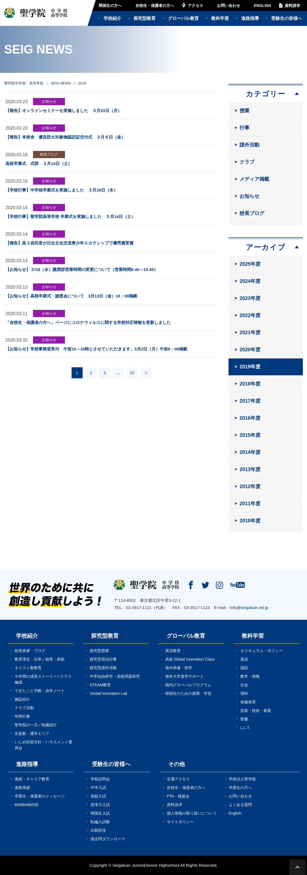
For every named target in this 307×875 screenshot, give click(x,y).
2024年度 (250, 281)
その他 (176, 764)
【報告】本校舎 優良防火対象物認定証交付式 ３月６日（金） (65, 137)
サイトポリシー (180, 822)
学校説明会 (100, 779)
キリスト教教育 (28, 668)
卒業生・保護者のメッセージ (40, 796)
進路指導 (250, 18)
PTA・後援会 (178, 796)
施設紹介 (22, 699)
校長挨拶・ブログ (30, 650)
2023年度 (250, 298)
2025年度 (250, 264)
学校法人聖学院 (242, 779)
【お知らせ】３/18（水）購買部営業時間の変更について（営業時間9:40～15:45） (82, 269)
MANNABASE (27, 804)
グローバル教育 (183, 18)
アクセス (195, 5)
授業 (244, 110)
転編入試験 (100, 822)
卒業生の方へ (240, 787)
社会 (244, 685)
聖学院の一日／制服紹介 (36, 725)
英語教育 (173, 650)
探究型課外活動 (103, 668)
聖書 (244, 719)
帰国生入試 (100, 813)
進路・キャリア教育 (32, 779)
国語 (244, 668)
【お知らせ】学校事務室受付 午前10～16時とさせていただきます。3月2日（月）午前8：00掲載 (98, 349)
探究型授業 (99, 650)
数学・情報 (250, 676)
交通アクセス (178, 779)
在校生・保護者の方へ (154, 5)
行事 (244, 128)
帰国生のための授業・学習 (188, 693)
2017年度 (250, 401)
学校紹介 (112, 18)
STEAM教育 (100, 685)
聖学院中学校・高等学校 (24, 83)
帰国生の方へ (110, 5)
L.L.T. (245, 727)
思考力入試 (100, 804)
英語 (244, 659)
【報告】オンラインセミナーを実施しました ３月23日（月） (64, 110)
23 (132, 372)
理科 (244, 693)
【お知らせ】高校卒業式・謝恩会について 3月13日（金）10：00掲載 (71, 296)
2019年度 (250, 366)
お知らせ (49, 101)
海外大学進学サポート (184, 676)
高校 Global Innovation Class (190, 659)
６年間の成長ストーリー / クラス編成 (43, 679)
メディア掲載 (254, 179)
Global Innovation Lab (108, 693)
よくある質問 (240, 804)
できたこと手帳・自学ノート (40, 690)
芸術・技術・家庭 (255, 710)
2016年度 (250, 418)
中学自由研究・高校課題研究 (115, 676)
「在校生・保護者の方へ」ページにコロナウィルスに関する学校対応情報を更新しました (88, 322)
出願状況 (98, 830)
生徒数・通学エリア (32, 733)
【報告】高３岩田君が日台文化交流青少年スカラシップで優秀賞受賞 (70, 243)
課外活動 (249, 145)
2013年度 (250, 469)
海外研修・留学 (178, 668)
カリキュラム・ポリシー (261, 650)
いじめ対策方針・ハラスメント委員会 (43, 745)
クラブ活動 (24, 708)
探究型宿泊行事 (103, 659)
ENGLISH (262, 5)
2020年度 (250, 349)
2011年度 (250, 503)
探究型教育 (145, 18)
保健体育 (248, 702)
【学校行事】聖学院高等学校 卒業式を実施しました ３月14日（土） (70, 216)
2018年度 (250, 384)
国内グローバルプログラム (188, 685)
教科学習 (220, 18)
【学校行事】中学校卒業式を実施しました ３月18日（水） (62, 190)
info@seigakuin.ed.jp (249, 607)
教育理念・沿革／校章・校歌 (40, 659)
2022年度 (250, 315)
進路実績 (22, 787)
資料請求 (292, 5)
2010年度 (250, 520)
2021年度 (250, 332)
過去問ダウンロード (108, 839)
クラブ (247, 162)
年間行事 (22, 716)
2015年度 (250, 435)
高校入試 (98, 796)
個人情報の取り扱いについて (192, 813)
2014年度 (250, 452)
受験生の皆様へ (286, 18)
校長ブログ (49, 154)
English (235, 813)
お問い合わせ (228, 5)
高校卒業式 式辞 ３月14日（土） (39, 163)
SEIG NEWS (61, 83)
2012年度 (250, 486)
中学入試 (98, 787)
